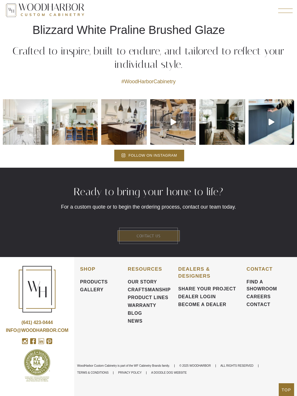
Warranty (142, 305)
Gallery (92, 289)
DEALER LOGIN (197, 296)
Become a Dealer (202, 304)
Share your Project (207, 288)
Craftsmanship (149, 289)
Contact (258, 304)
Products (94, 281)
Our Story (142, 281)
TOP (286, 390)
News (135, 321)
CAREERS (259, 296)
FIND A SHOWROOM (262, 285)
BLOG (135, 313)
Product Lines (148, 297)
